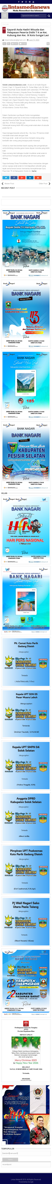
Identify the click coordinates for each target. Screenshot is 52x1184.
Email (23, 44)
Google (30, 1182)
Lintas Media (15, 1179)
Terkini (10, 1160)
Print (14, 44)
